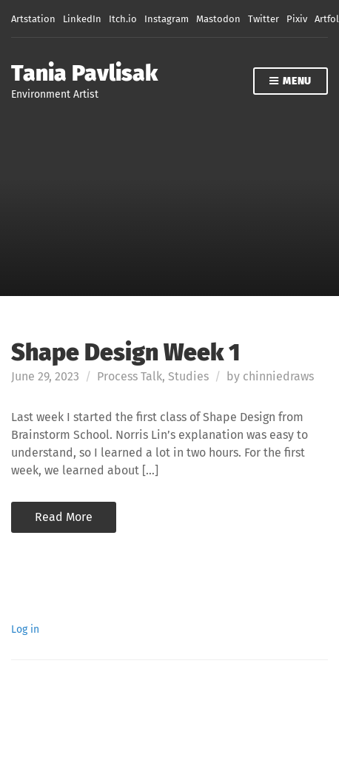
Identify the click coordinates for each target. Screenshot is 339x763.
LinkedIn (82, 18)
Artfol (327, 18)
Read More (64, 517)
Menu (290, 82)
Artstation (33, 18)
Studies (188, 376)
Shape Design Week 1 (125, 352)
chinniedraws (278, 376)
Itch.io (123, 18)
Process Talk (129, 376)
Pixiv (296, 18)
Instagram (166, 18)
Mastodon (218, 18)
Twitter (263, 18)
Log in (25, 629)
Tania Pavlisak (84, 73)
